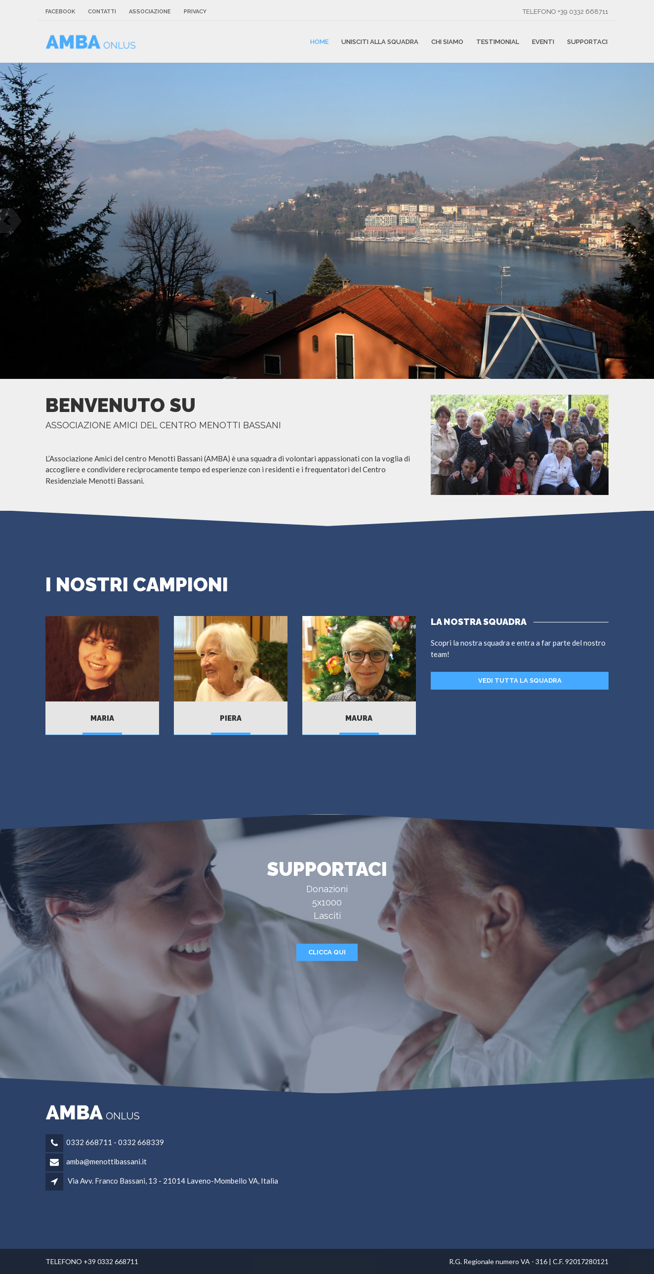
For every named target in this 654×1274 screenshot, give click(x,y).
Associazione (150, 11)
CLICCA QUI (327, 952)
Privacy (195, 11)
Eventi (543, 41)
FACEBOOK (60, 11)
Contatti (102, 11)
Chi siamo (447, 41)
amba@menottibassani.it (106, 1161)
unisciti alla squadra (379, 41)
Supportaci (587, 41)
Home (319, 41)
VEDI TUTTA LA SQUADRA (520, 680)
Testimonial (497, 41)
